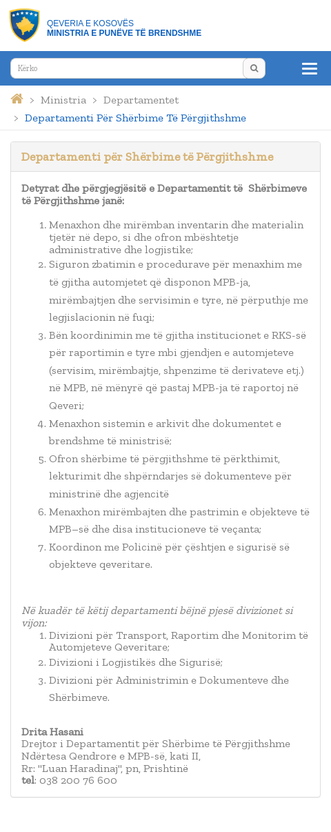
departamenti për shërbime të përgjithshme (135, 117)
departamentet (141, 99)
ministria (63, 99)
